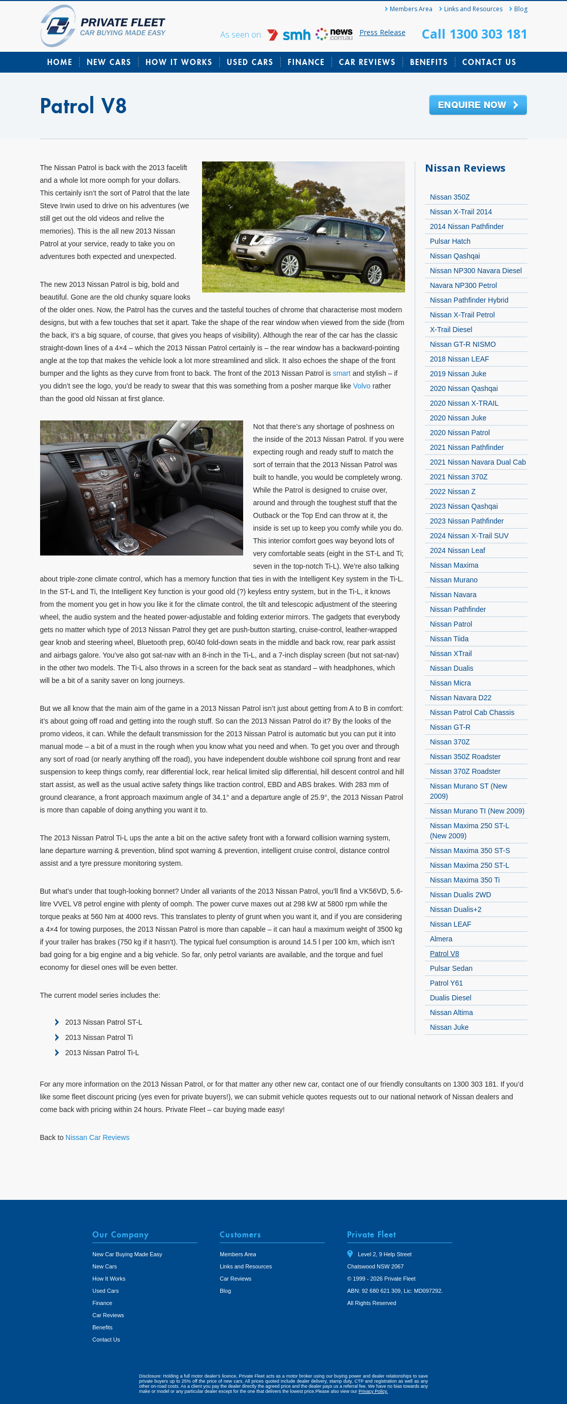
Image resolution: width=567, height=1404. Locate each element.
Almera (441, 939)
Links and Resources (473, 9)
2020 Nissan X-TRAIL (464, 403)
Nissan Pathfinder (458, 609)
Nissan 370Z (450, 742)
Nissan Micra (450, 683)
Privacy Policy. (373, 1391)
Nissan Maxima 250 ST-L (469, 865)
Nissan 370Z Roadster (465, 771)
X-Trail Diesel (451, 329)
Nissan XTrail (451, 653)
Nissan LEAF (451, 924)
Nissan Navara (453, 595)
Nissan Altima (451, 1012)
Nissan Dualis (452, 668)
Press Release (382, 32)
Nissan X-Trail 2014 (461, 212)
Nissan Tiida (449, 639)
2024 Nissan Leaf (457, 550)
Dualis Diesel (451, 998)
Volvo (362, 386)
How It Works (179, 62)
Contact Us (489, 62)
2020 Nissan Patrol (460, 433)
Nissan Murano (454, 580)
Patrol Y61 (446, 983)
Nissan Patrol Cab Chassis (472, 712)
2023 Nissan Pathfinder (467, 521)
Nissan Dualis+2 (456, 909)
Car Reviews (367, 62)
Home (60, 62)
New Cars (109, 62)
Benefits (429, 62)
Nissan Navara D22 (460, 698)
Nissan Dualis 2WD (460, 895)
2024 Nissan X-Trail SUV (469, 536)
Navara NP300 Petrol (463, 285)
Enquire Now (478, 105)
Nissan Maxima (454, 565)
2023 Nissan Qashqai (464, 506)
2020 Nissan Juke (458, 418)
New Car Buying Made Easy (127, 1254)
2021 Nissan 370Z (459, 477)
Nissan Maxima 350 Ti (465, 880)
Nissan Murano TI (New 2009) (477, 811)
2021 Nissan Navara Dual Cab (478, 462)
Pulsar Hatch (450, 241)
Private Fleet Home (103, 26)
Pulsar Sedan (451, 968)
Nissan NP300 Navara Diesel (476, 271)
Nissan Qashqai (455, 256)
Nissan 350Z (450, 197)
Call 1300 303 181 (474, 33)
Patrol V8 (444, 954)
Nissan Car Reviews (97, 1137)
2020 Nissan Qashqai (464, 388)
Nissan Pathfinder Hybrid (469, 300)
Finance (306, 62)
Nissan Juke (449, 1027)
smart (342, 373)
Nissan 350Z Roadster (465, 757)
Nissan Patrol (451, 624)
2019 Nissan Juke (458, 374)
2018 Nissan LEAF (459, 359)
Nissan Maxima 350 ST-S (470, 850)
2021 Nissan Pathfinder (467, 447)
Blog (520, 9)
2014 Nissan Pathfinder (467, 226)
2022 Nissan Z (453, 491)
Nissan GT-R (450, 727)
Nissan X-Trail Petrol (462, 315)
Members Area (411, 9)
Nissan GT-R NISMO (463, 344)
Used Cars (250, 62)
